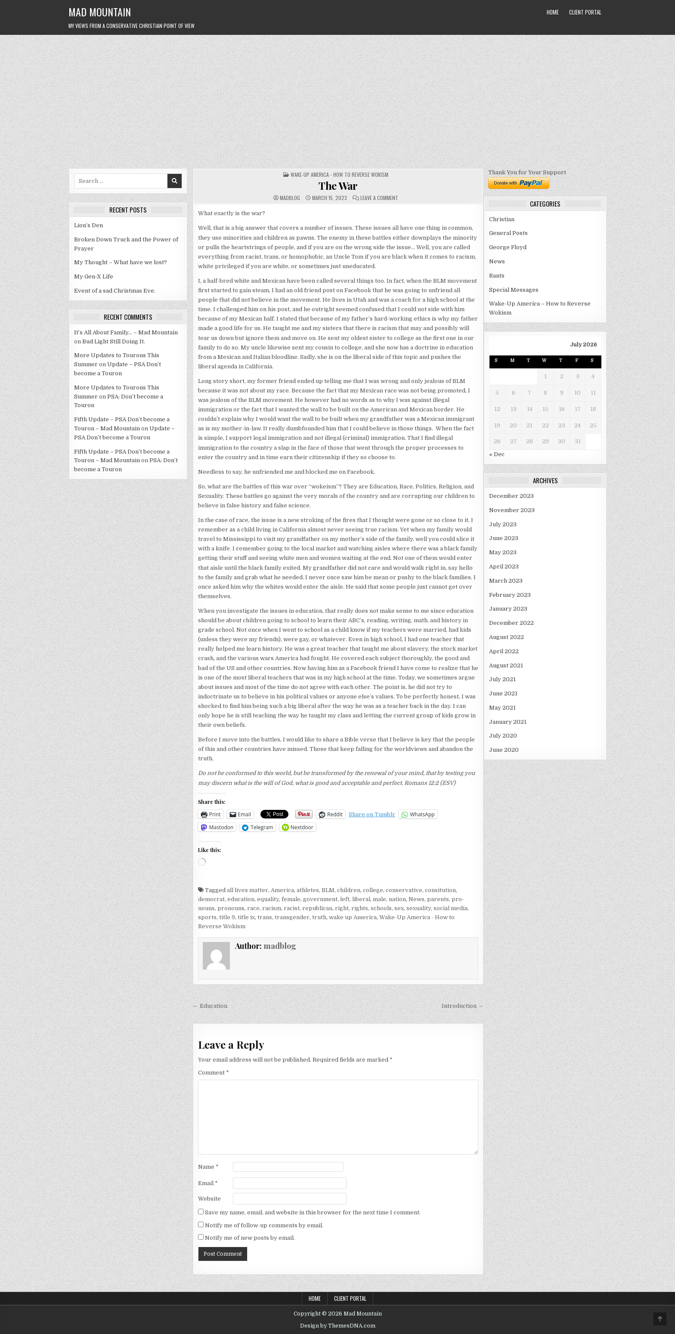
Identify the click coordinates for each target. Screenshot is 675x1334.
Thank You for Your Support (527, 172)
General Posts (508, 233)
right (342, 908)
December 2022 (511, 623)
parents (438, 899)
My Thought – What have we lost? (120, 262)
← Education (210, 1006)
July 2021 (502, 679)
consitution (440, 890)
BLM (328, 890)
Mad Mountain (99, 11)
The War (338, 185)
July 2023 (503, 524)
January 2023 (508, 608)
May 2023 (503, 552)
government (320, 899)
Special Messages (514, 290)
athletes (308, 890)
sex (399, 908)
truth (319, 917)
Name (208, 1167)
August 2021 (506, 665)
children (348, 890)
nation (397, 899)
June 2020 (504, 750)
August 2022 (506, 637)
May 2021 (502, 707)
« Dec (497, 454)
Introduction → (462, 1006)
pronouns (231, 908)
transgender (292, 917)
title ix (246, 917)
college (373, 890)
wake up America (353, 917)
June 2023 (503, 538)
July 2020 (503, 735)
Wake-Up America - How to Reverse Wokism (339, 174)
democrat (211, 899)
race (253, 908)
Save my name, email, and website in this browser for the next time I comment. (313, 1212)
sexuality (418, 908)
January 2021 (507, 722)
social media (450, 908)
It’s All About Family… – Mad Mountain (126, 332)
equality (268, 899)
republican (317, 908)
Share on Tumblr (372, 814)
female (291, 899)
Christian (501, 219)
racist (292, 908)
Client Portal (585, 12)
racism (271, 908)
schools (381, 908)
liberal (361, 899)
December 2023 (511, 496)
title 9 (227, 917)
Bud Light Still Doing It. (113, 341)
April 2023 (504, 566)
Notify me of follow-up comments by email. (264, 1225)
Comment (213, 1072)
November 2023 (512, 510)
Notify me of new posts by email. (250, 1238)
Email (208, 1183)
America (282, 890)
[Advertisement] (337, 99)
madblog (290, 198)
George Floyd (507, 247)
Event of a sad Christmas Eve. (114, 290)
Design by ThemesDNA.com (337, 1326)
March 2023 (506, 580)
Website (209, 1198)
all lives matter (247, 890)
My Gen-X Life (93, 276)
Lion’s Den (88, 225)
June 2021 (503, 693)
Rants (497, 275)
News (416, 899)
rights (359, 908)
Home (553, 12)
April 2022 (504, 651)
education (240, 899)
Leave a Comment (379, 198)
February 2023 (510, 595)
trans (264, 917)
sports (207, 917)
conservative (404, 890)
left (345, 899)
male (379, 899)
